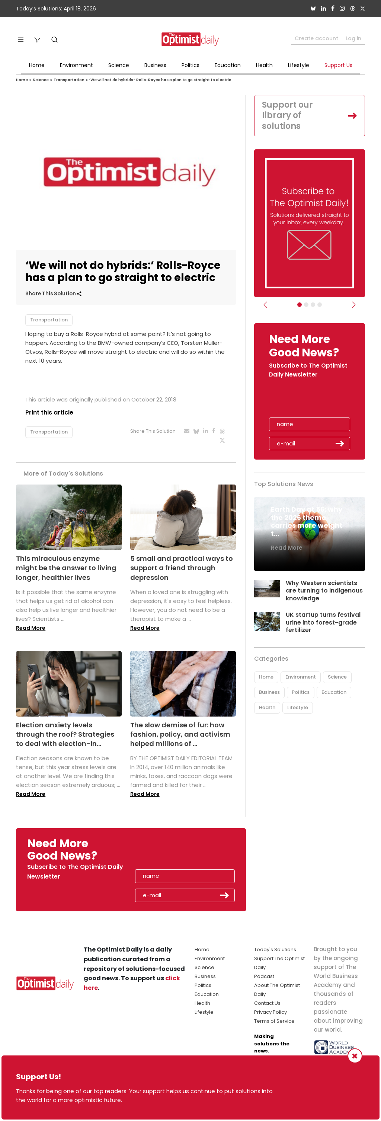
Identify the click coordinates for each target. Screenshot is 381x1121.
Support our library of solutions (287, 115)
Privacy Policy (270, 1012)
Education (228, 65)
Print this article (49, 412)
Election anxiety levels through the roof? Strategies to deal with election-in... (65, 734)
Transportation (69, 80)
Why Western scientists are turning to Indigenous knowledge (324, 591)
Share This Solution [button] (53, 293)
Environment (76, 65)
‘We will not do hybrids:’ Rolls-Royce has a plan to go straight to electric (160, 80)
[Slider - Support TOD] (313, 304)
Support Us (338, 65)
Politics (190, 65)
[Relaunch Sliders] (319, 304)
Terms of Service (274, 1021)
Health (264, 65)
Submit (340, 443)
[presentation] (312, 400)
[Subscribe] (299, 304)
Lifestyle (298, 65)
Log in (353, 38)
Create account (316, 38)
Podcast (264, 976)
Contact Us (267, 1003)
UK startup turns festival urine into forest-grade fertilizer (323, 622)
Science (118, 65)
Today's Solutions (275, 949)
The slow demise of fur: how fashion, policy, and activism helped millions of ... (180, 734)
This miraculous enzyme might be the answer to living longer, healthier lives (66, 568)
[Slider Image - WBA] (306, 304)
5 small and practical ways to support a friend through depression (181, 568)
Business (155, 65)
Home (37, 65)
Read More (30, 628)
